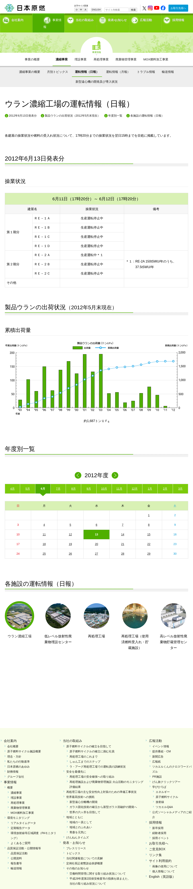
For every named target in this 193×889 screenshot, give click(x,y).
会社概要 (12, 739)
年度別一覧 (115, 108)
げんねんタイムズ (77, 830)
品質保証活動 (19, 846)
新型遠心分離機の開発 (83, 795)
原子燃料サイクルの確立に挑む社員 (91, 744)
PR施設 (157, 769)
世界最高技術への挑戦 (80, 790)
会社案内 (17, 19)
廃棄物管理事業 (126, 52)
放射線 (160, 795)
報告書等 (16, 856)
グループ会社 (15, 769)
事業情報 (50, 19)
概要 (10, 780)
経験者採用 (159, 826)
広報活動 (146, 19)
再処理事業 (101, 52)
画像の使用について (165, 859)
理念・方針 (14, 749)
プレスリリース (76, 841)
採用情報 (178, 19)
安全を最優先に (76, 764)
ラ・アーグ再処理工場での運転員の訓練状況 (97, 759)
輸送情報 (168, 64)
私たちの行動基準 (18, 754)
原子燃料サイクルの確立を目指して (88, 739)
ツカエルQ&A (164, 800)
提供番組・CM (161, 744)
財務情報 (12, 764)
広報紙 (156, 754)
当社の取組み (85, 19)
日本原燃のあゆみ (18, 759)
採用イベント (160, 831)
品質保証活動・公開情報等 (24, 841)
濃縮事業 (62, 52)
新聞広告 (157, 749)
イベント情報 (160, 739)
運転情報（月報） (118, 64)
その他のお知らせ (77, 861)
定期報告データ (20, 821)
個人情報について (163, 864)
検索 (133, 9)
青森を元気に (77, 825)
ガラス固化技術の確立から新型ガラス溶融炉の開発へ (103, 800)
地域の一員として (80, 815)
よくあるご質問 (20, 836)
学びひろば (159, 779)
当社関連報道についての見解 (84, 851)
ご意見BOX (157, 842)
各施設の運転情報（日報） (147, 108)
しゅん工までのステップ (84, 754)
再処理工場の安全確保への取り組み (91, 769)
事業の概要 (32, 52)
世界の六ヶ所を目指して (84, 805)
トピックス (73, 846)
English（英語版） (162, 869)
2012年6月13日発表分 (23, 108)
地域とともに (74, 810)
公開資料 (16, 851)
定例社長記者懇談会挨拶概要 (84, 856)
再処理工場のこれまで (83, 749)
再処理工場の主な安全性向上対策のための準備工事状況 (101, 784)
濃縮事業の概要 (29, 64)
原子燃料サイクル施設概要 (24, 744)
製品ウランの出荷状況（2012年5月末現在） (72, 108)
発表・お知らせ (74, 835)
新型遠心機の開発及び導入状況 (97, 74)
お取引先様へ (178, 8)
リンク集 (155, 848)
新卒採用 (157, 821)
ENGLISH (96, 10)
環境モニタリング (18, 811)
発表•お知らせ (117, 19)
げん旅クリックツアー (166, 774)
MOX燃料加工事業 (155, 52)
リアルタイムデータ (23, 816)
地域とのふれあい (80, 820)
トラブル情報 (146, 64)
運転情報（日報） (87, 64)
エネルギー (163, 784)
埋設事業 (81, 52)
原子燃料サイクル (167, 790)
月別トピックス (57, 64)
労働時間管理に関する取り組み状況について (97, 866)
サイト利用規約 (160, 853)
